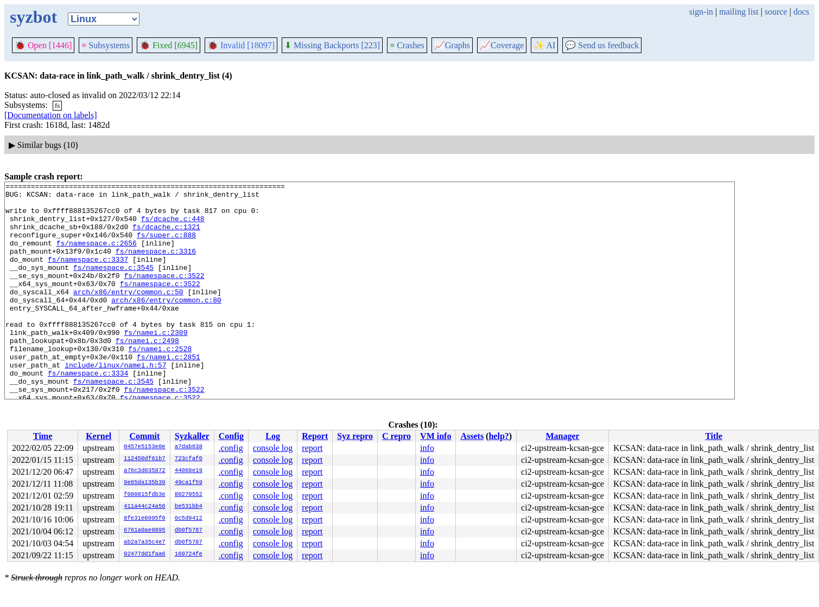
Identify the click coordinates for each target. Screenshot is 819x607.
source (776, 11)
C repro (396, 436)
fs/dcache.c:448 (173, 226)
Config (231, 436)
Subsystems (105, 45)
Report (315, 436)
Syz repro (355, 436)
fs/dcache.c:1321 (166, 236)
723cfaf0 (188, 459)
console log (273, 448)
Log (272, 436)
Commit (144, 436)
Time (42, 436)
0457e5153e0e (145, 447)
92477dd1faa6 (145, 554)
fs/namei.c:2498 (147, 373)
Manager (562, 436)
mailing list (738, 11)
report (312, 448)
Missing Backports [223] (332, 45)
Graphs (452, 45)
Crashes (407, 45)
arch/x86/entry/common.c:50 (128, 314)
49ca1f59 (188, 483)
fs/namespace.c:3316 (156, 265)
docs (801, 11)
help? (498, 436)
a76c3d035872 (145, 471)
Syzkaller (192, 436)
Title (713, 436)
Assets (472, 436)
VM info (435, 436)
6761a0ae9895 (145, 530)
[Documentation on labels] (50, 115)
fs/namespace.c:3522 (164, 295)
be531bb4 (188, 507)
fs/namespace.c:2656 (96, 256)
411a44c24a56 (145, 507)
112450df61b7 (145, 459)
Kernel (98, 436)
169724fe (188, 554)
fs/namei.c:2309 (155, 363)
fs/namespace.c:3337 (88, 275)
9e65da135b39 (145, 483)
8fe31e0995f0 (145, 518)
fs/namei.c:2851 (168, 392)
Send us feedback (602, 45)
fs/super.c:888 (166, 246)
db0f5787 (188, 530)
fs (57, 105)
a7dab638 (188, 447)
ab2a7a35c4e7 (145, 542)
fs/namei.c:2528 (160, 383)
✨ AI (544, 45)
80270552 (188, 495)
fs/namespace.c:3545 (113, 285)
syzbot (33, 17)
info (427, 448)
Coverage (502, 45)
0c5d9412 (188, 518)
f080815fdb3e (145, 495)
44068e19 (188, 471)
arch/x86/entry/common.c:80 (166, 324)
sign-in (701, 11)
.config (231, 448)
